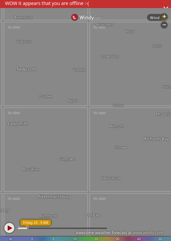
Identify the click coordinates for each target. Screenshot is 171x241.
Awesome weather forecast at (119, 233)
